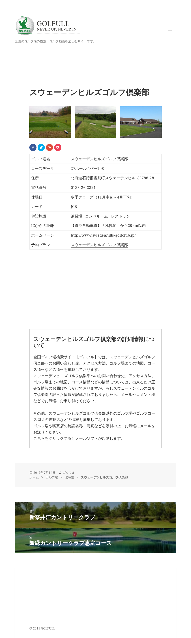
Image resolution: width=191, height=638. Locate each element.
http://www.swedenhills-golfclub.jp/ (103, 235)
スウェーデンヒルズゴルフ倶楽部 (99, 244)
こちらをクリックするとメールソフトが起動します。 (79, 438)
